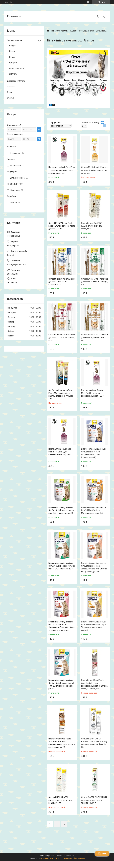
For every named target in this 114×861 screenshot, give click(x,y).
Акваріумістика (16, 68)
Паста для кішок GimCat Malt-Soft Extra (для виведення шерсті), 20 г (92, 393)
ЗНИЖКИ (13, 74)
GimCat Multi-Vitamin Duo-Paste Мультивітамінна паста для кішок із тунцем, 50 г (60, 394)
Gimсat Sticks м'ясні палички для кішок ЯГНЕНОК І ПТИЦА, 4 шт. (94, 282)
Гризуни (13, 62)
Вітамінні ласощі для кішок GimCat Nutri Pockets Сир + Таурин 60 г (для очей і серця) (93, 626)
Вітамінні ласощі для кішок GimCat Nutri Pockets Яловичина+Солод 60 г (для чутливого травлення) (61, 626)
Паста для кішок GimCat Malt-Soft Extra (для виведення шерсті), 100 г (60, 452)
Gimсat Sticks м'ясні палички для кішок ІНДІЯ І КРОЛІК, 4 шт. (94, 337)
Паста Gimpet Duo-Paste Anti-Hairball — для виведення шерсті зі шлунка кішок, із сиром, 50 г (61, 743)
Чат (102, 853)
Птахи (12, 57)
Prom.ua (70, 856)
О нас (9, 92)
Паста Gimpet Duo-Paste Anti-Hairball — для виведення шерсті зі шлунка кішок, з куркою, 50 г (94, 684)
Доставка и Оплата (16, 81)
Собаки (12, 46)
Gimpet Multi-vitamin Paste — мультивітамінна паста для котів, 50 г (94, 170)
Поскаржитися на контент (51, 858)
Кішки (73, 31)
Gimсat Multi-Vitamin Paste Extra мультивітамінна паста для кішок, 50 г (61, 226)
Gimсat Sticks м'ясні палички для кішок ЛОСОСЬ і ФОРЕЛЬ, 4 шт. (61, 282)
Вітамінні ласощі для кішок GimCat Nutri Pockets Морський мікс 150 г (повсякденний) (93, 453)
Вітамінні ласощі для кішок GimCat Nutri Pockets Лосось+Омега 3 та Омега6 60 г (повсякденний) (94, 567)
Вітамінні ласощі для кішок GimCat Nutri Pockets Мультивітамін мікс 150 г (93, 510)
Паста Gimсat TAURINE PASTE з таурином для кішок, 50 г (91, 226)
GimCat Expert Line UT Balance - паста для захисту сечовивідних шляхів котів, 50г (94, 743)
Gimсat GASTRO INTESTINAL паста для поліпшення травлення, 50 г (94, 800)
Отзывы (11, 87)
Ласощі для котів (86, 31)
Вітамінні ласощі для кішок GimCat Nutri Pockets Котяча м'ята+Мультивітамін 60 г (61, 566)
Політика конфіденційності (74, 858)
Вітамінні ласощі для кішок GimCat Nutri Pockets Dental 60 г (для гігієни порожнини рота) (61, 684)
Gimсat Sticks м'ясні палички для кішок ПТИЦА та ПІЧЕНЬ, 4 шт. (61, 337)
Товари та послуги (59, 31)
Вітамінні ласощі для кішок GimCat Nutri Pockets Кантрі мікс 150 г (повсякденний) (61, 510)
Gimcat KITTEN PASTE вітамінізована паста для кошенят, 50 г (60, 800)
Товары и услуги (14, 40)
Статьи (10, 98)
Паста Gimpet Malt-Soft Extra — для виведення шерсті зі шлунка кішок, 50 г (61, 170)
